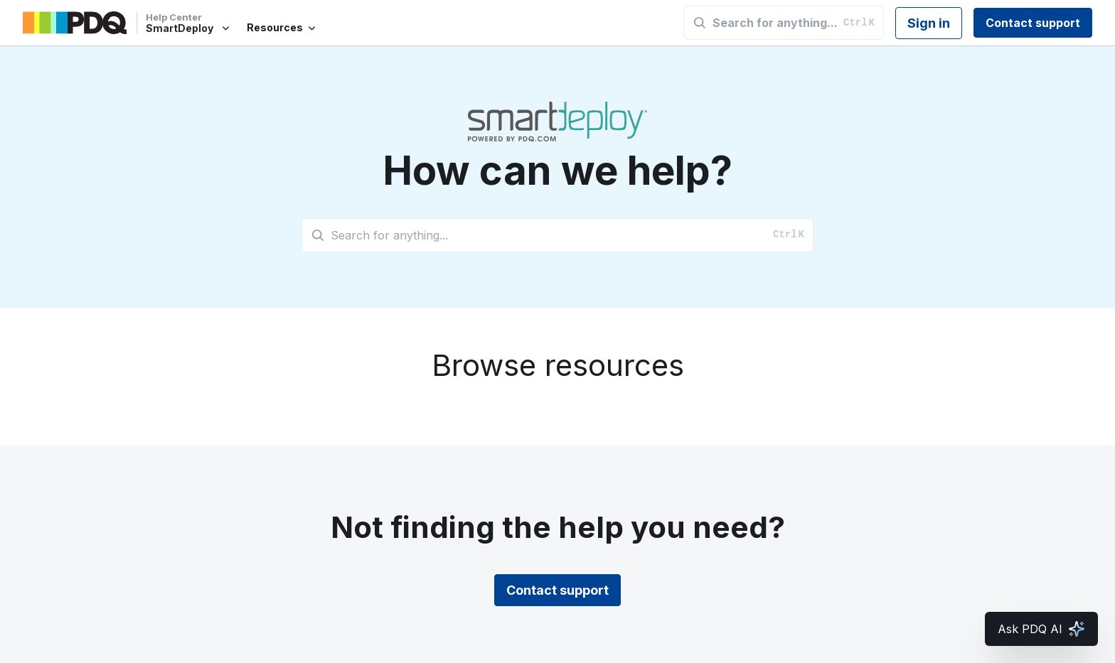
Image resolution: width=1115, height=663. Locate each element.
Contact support (1033, 23)
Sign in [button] (928, 23)
